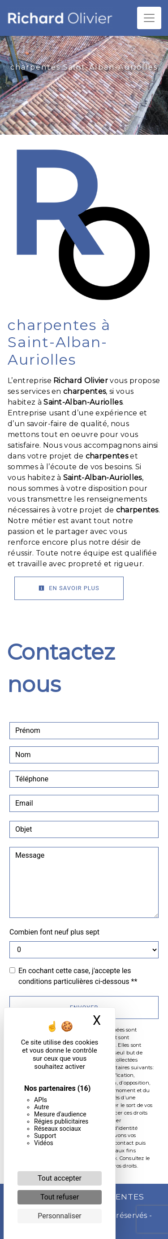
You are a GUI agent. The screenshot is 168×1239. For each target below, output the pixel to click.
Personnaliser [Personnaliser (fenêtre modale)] (60, 1216)
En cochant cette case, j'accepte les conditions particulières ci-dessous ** (77, 976)
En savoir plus (69, 588)
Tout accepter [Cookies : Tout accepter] (60, 1178)
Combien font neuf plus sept (54, 932)
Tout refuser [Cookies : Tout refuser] (59, 1197)
